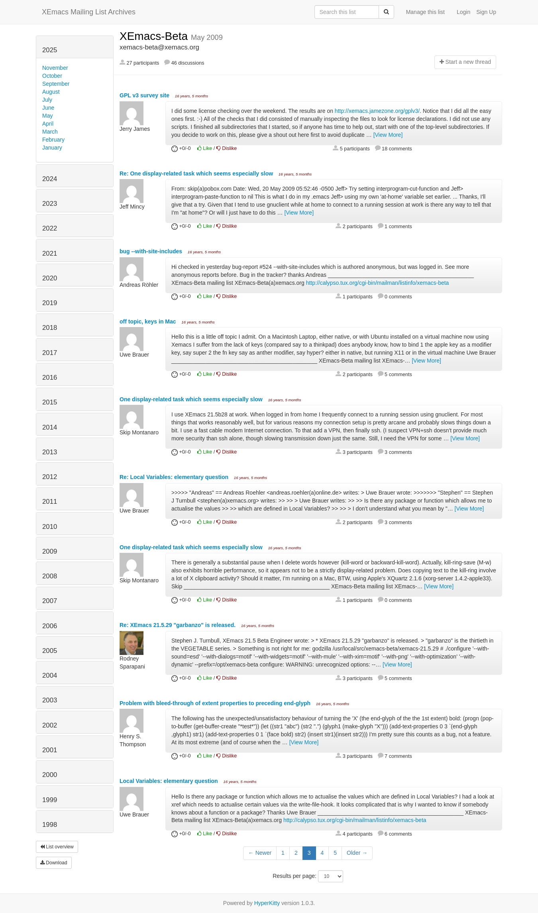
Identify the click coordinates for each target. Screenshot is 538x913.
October (52, 76)
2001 (49, 750)
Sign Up (486, 12)
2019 (49, 303)
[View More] (388, 135)
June (48, 108)
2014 (49, 427)
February (53, 139)
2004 (49, 675)
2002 (49, 725)
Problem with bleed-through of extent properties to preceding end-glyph (216, 703)
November (55, 68)
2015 (49, 402)
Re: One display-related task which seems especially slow (197, 173)
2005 (49, 651)
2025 (49, 50)
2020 (49, 278)
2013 (49, 452)
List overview (57, 847)
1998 (49, 824)
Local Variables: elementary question (170, 781)
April (47, 123)
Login (463, 12)
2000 (49, 775)
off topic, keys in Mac (148, 321)
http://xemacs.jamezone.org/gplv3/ (377, 111)
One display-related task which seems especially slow (192, 399)
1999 (49, 800)
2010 (49, 526)
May (47, 115)
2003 (49, 700)
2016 (49, 377)
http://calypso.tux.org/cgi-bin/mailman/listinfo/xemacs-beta (377, 283)
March (50, 131)
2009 (49, 551)
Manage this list (425, 12)
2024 (49, 179)
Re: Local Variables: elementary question (175, 477)
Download (53, 863)
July (47, 100)
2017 (49, 353)
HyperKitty (267, 903)
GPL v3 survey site (145, 95)
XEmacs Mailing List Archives (88, 12)
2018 (49, 327)
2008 (49, 576)
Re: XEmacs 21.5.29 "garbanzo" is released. (178, 625)
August (51, 92)
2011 (49, 501)
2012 (49, 477)
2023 (49, 203)
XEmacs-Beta (155, 36)
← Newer (259, 853)
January (52, 147)
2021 (49, 253)
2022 (49, 228)
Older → (357, 853)
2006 (49, 626)
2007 (49, 601)
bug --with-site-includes (152, 251)
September (55, 84)
